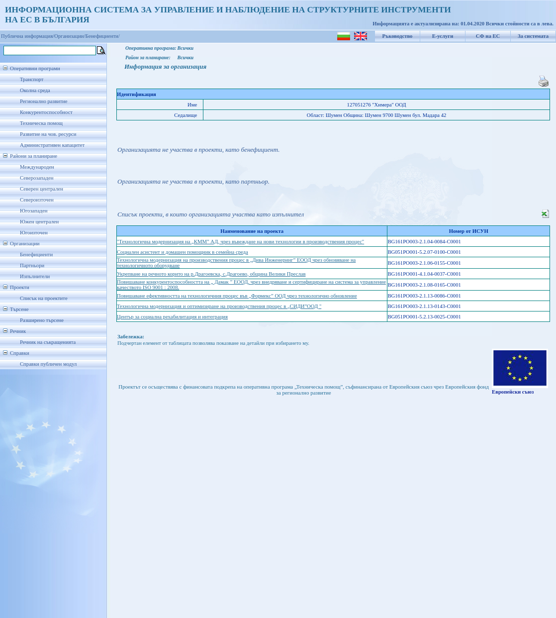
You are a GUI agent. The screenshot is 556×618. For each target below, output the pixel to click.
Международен (37, 167)
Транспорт (31, 79)
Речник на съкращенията (48, 342)
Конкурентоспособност (46, 112)
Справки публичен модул (48, 364)
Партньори (32, 265)
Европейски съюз (513, 392)
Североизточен (37, 200)
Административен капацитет (52, 145)
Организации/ (70, 36)
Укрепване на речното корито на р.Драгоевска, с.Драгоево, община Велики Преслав (211, 274)
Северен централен (41, 189)
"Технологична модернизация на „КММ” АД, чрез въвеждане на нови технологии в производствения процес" (240, 241)
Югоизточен (34, 232)
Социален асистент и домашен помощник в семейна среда (182, 252)
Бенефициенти (36, 254)
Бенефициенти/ (103, 36)
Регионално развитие (44, 101)
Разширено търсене (42, 320)
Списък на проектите (44, 298)
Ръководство (397, 36)
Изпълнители (35, 276)
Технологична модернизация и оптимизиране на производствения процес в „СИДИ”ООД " (219, 306)
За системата (533, 36)
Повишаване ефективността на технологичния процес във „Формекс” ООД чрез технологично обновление (237, 296)
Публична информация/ (27, 36)
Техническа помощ (41, 123)
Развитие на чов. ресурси (48, 134)
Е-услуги (443, 36)
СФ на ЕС (488, 36)
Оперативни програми (35, 68)
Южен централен (39, 221)
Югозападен (33, 210)
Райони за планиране (33, 156)
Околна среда (35, 90)
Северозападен (36, 178)
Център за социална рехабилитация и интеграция (172, 316)
